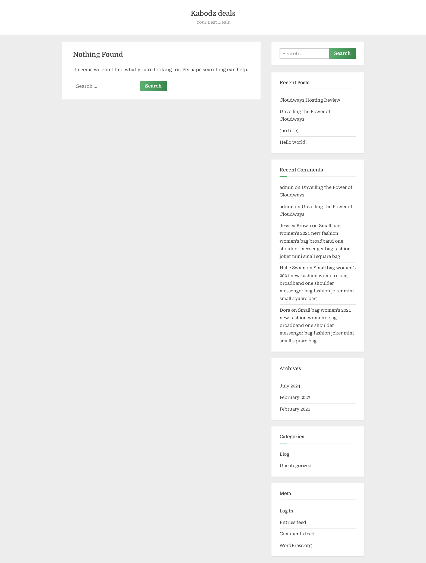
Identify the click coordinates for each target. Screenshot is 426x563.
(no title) (289, 130)
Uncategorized (296, 465)
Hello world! (293, 142)
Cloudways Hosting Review (310, 100)
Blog (284, 454)
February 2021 (295, 409)
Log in (286, 511)
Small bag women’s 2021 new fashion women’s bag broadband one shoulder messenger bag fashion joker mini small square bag (315, 241)
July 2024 (290, 386)
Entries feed (293, 522)
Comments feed (297, 533)
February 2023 (295, 397)
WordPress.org (296, 545)
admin (287, 187)
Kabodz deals (213, 13)
